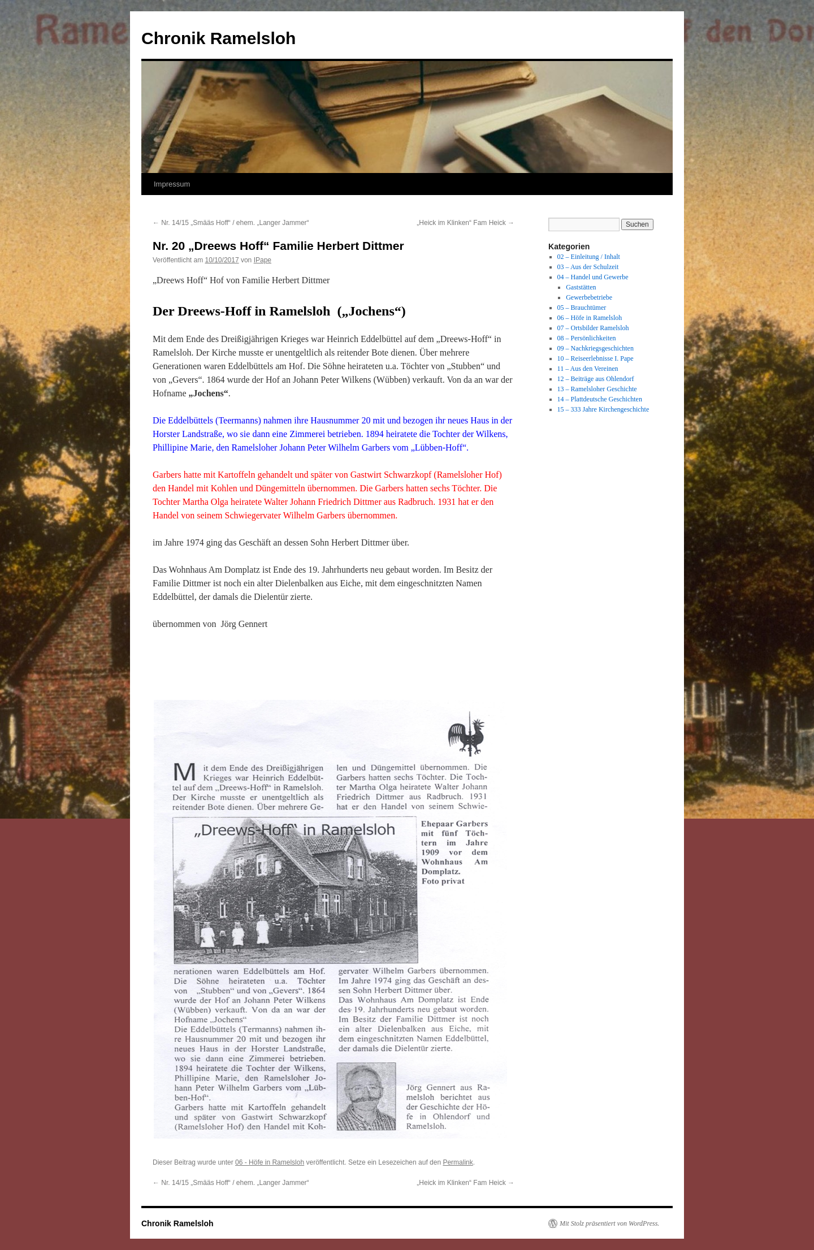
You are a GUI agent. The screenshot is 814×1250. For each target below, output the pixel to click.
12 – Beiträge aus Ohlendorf (595, 379)
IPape (262, 260)
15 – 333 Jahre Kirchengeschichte (603, 409)
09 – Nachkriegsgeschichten (595, 348)
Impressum (172, 184)
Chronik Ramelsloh (218, 38)
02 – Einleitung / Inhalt (588, 257)
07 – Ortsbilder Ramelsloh (593, 328)
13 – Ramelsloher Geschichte (597, 389)
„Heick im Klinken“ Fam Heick (465, 223)
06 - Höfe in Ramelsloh (269, 1162)
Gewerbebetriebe (589, 297)
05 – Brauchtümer (582, 308)
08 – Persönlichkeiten (586, 338)
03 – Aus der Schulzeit (588, 267)
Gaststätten (581, 287)
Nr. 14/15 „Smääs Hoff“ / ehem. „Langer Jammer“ (231, 223)
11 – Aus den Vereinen (587, 369)
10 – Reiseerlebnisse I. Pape (595, 358)
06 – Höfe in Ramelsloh (589, 318)
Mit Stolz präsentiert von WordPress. (609, 1223)
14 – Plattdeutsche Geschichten (599, 399)
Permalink (458, 1162)
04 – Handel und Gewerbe (593, 277)
